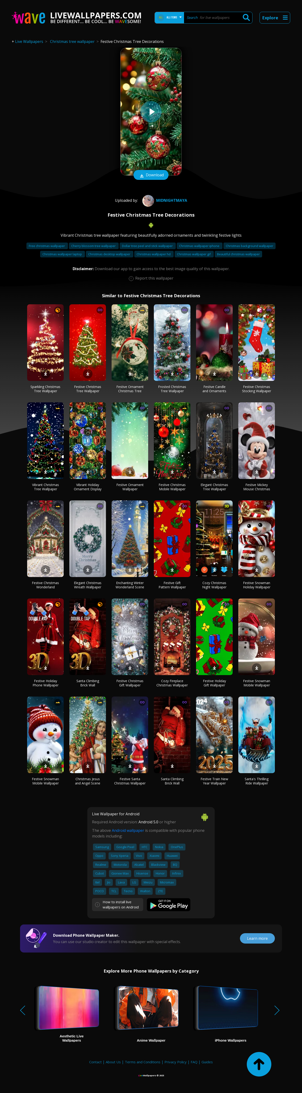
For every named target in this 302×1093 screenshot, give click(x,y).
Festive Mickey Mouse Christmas (256, 487)
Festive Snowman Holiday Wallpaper (256, 585)
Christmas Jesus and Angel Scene (87, 781)
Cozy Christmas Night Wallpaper (214, 585)
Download (151, 175)
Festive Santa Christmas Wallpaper (130, 781)
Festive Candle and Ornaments (214, 388)
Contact (95, 1062)
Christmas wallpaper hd (154, 254)
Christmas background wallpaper (249, 246)
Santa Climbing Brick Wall (87, 683)
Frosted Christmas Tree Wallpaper (172, 388)
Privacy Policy (175, 1062)
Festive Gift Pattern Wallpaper (172, 585)
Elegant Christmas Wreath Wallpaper (87, 585)
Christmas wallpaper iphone (199, 246)
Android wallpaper (128, 830)
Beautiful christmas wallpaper (238, 254)
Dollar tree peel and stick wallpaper (147, 246)
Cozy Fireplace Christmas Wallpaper (172, 683)
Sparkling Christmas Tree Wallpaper (45, 388)
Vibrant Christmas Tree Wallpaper (45, 487)
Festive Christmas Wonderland (45, 585)
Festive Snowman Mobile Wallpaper (256, 683)
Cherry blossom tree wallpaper (93, 246)
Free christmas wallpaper (47, 246)
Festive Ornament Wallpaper (130, 487)
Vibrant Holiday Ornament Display (87, 487)
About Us (113, 1062)
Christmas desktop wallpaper (109, 254)
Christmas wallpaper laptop (62, 254)
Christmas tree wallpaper (72, 41)
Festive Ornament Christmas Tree (130, 388)
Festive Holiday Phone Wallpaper (46, 683)
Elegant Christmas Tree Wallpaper (214, 487)
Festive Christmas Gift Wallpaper (129, 683)
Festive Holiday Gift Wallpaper (214, 683)
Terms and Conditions (142, 1062)
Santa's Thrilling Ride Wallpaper (256, 781)
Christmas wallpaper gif (194, 254)
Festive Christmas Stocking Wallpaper (256, 388)
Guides (207, 1062)
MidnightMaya (164, 200)
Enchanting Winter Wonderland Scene (130, 585)
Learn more (257, 938)
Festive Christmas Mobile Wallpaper (172, 487)
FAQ (194, 1062)
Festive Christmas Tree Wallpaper (87, 388)
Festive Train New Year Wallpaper (214, 781)
